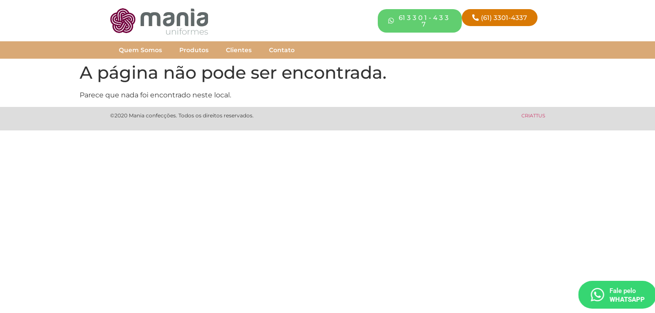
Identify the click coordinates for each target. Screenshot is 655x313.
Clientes (239, 50)
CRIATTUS (533, 116)
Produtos (193, 50)
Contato (282, 50)
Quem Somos (140, 50)
